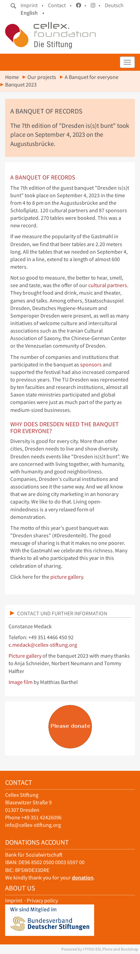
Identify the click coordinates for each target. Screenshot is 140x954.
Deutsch (114, 5)
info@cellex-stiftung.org (33, 825)
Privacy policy (42, 900)
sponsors (91, 364)
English (29, 13)
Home (12, 77)
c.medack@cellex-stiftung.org (43, 645)
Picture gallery (25, 656)
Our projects (41, 77)
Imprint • (32, 5)
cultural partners (107, 285)
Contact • (60, 5)
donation (82, 877)
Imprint (13, 900)
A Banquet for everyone (91, 77)
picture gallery (66, 577)
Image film (21, 682)
